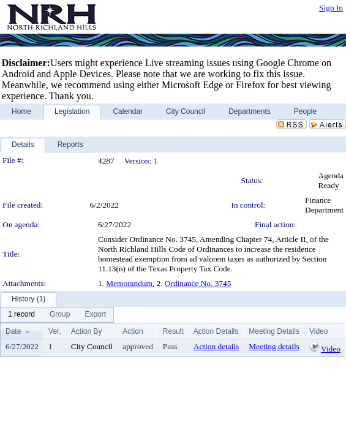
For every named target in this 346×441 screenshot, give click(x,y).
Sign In (331, 7)
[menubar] (57, 315)
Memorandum (129, 283)
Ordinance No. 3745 (198, 283)
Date (13, 331)
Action (132, 331)
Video (330, 348)
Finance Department (324, 204)
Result (173, 331)
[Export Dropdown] (95, 314)
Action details (216, 346)
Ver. (54, 331)
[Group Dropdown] (59, 314)
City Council (92, 346)
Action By (86, 331)
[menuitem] (21, 314)
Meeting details (274, 346)
